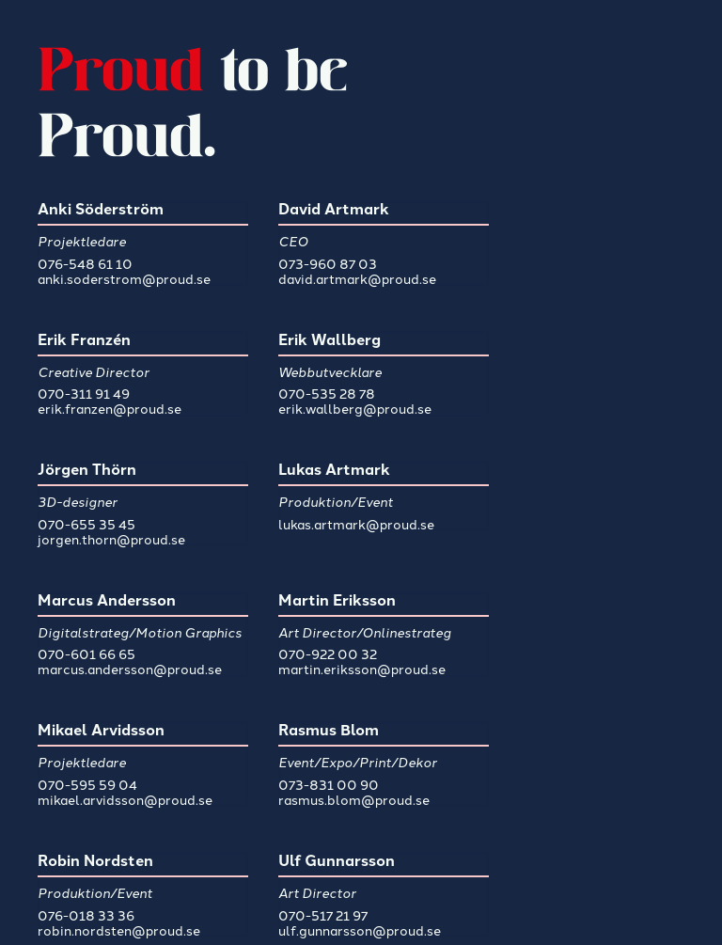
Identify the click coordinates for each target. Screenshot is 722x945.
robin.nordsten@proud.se (119, 929)
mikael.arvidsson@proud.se (125, 799)
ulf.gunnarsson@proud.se (359, 929)
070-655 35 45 (86, 523)
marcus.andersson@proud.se (130, 668)
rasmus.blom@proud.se (354, 799)
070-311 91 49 (84, 393)
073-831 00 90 (328, 784)
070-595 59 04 (87, 784)
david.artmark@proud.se (357, 278)
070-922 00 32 (327, 653)
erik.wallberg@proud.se (355, 408)
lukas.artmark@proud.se (356, 523)
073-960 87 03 (327, 263)
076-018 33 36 (86, 914)
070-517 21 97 (323, 914)
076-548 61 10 (85, 263)
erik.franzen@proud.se (109, 408)
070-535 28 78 (326, 393)
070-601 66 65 (86, 653)
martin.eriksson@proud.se (362, 668)
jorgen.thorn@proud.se (111, 538)
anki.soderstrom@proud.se (124, 278)
